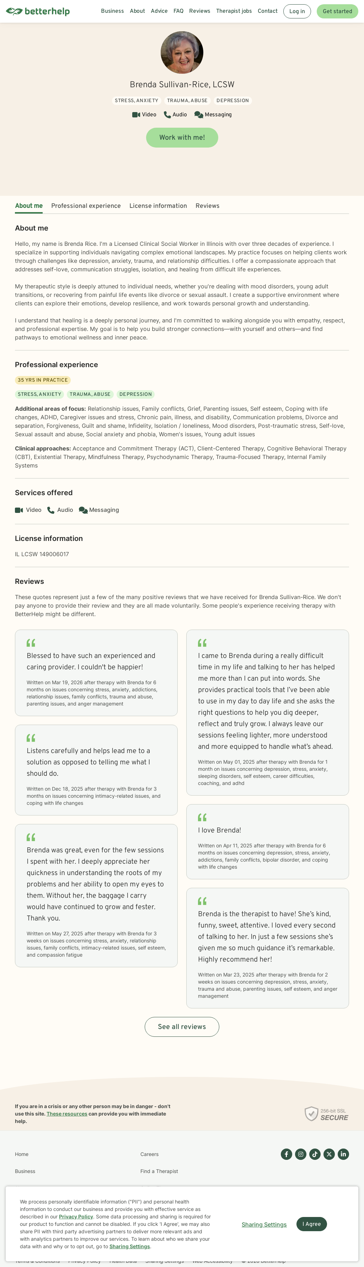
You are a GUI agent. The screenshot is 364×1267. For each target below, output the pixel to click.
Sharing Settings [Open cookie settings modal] (264, 1224)
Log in (297, 11)
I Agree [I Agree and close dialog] (312, 1224)
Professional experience (86, 206)
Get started (337, 11)
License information (158, 206)
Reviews (208, 206)
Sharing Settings (129, 1246)
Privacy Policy (76, 1216)
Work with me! (182, 138)
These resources (67, 1114)
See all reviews (182, 1027)
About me (29, 206)
